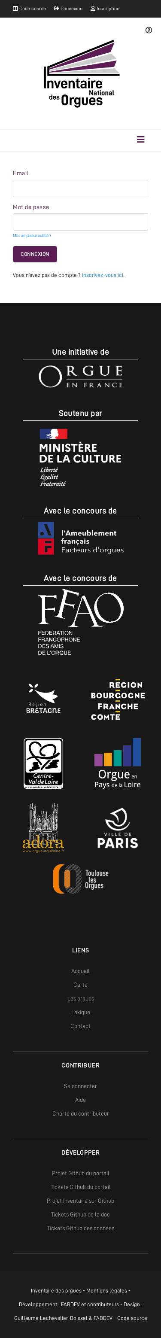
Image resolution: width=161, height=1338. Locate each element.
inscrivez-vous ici (102, 275)
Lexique (80, 1012)
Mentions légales (106, 1290)
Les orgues (80, 998)
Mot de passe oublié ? (32, 235)
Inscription (105, 8)
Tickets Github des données (80, 1228)
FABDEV (70, 1304)
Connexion (68, 8)
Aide (80, 1100)
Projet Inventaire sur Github (80, 1201)
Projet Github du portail (80, 1173)
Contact (80, 1026)
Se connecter (80, 1086)
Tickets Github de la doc (80, 1214)
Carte (80, 985)
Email (21, 173)
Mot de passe (31, 207)
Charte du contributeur (80, 1113)
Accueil (80, 971)
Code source (29, 8)
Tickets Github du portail (81, 1187)
